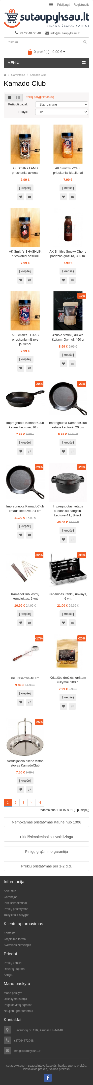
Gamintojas (18, 74)
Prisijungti (63, 4)
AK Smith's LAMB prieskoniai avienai (25, 170)
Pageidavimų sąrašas (18, 1005)
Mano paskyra (13, 993)
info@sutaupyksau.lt (62, 33)
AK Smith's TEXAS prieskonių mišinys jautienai (25, 339)
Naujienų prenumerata (18, 1011)
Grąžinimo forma (15, 939)
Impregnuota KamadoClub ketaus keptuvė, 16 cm (25, 425)
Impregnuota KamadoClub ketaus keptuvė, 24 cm (25, 508)
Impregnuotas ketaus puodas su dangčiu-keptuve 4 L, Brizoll (68, 510)
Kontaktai (10, 933)
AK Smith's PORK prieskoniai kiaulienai (68, 170)
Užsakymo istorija (15, 999)
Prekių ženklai (13, 963)
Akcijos (8, 975)
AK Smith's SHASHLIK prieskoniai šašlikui (25, 254)
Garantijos (10, 897)
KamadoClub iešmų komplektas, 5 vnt (25, 596)
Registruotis (81, 4)
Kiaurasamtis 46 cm (25, 678)
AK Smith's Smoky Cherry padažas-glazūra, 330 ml (67, 254)
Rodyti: (23, 112)
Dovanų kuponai (14, 969)
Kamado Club (38, 74)
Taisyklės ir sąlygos (16, 915)
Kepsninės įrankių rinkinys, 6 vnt (68, 596)
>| (39, 802)
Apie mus (10, 891)
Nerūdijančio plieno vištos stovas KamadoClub (25, 763)
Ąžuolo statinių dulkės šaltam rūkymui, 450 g (68, 337)
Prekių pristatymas (16, 909)
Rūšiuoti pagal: (18, 104)
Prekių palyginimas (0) (39, 97)
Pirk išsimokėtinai (15, 903)
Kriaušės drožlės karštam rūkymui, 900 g (68, 680)
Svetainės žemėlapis (17, 945)
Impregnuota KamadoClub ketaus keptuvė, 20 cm (68, 425)
